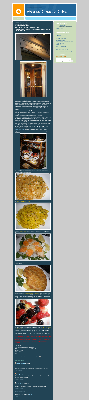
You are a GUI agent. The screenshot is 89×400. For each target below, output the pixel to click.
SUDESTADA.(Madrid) (60, 40)
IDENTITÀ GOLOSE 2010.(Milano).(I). (64, 51)
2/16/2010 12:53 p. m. (19, 370)
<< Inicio (16, 396)
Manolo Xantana (20, 363)
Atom (30, 394)
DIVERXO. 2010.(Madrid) (61, 46)
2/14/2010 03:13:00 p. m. (33, 355)
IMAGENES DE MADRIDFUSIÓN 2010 (64, 47)
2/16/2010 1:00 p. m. (19, 379)
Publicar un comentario (20, 391)
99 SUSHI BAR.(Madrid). (61, 38)
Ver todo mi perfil (59, 28)
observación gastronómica (46, 11)
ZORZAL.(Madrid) (59, 44)
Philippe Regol (19, 374)
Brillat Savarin (19, 383)
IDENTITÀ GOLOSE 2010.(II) (62, 49)
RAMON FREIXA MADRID (61, 37)
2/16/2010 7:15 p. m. (19, 388)
